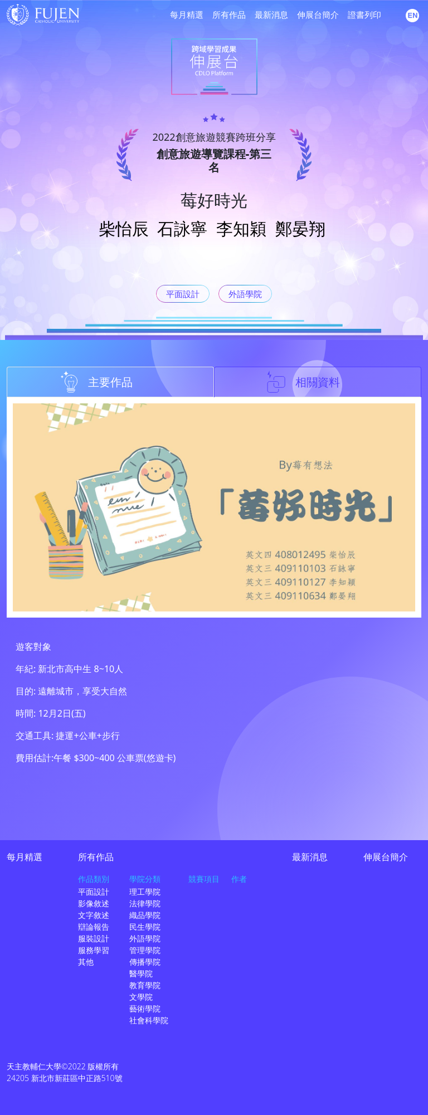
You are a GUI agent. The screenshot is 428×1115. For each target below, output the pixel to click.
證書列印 (364, 14)
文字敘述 (93, 915)
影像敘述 (93, 903)
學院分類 (144, 879)
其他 (86, 961)
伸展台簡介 (318, 14)
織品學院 (144, 915)
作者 (239, 879)
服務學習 (93, 950)
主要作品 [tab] (96, 382)
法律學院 (144, 903)
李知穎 (241, 228)
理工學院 (144, 891)
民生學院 (144, 926)
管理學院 (144, 950)
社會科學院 (148, 1020)
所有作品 (229, 14)
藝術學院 (144, 1008)
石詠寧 (182, 228)
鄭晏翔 (300, 228)
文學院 (141, 996)
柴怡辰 (124, 228)
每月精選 (186, 14)
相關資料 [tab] (303, 382)
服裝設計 (93, 938)
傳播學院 (144, 961)
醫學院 (141, 973)
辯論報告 (93, 926)
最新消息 (271, 14)
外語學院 (245, 293)
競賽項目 (204, 879)
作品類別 (93, 879)
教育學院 (144, 985)
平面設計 (183, 293)
